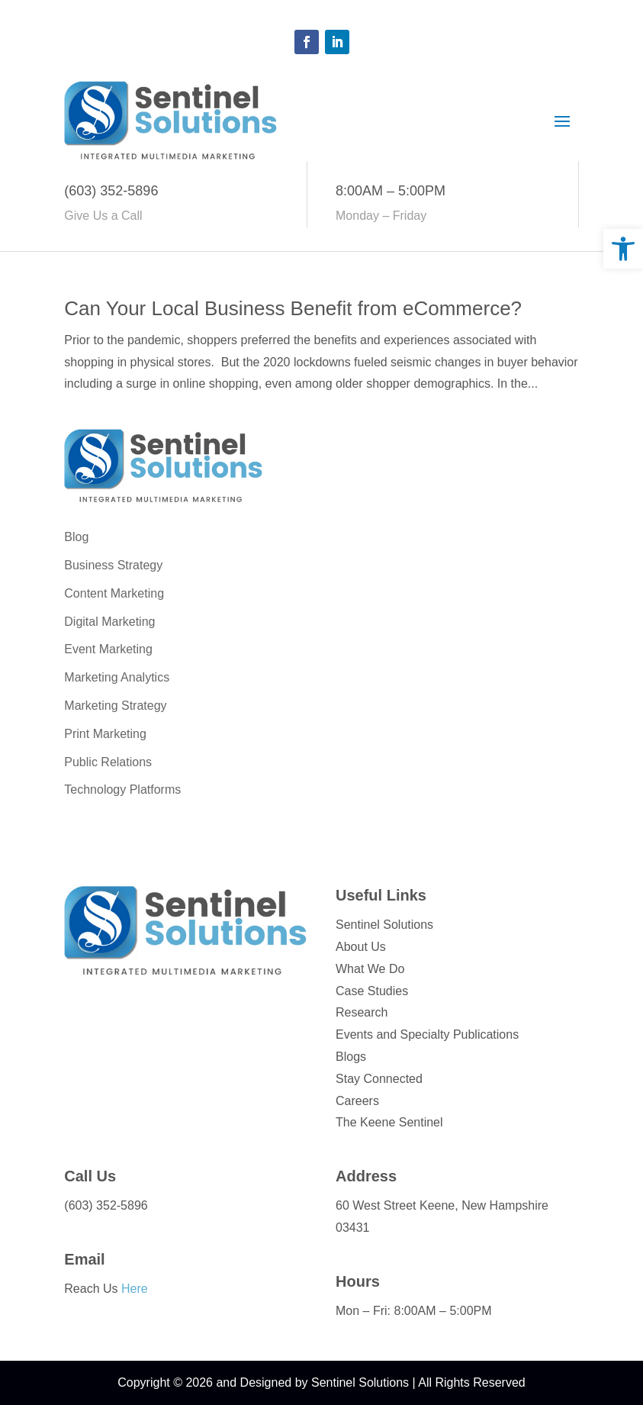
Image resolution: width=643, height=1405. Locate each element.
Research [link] (361, 1012)
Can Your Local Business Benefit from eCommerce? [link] (293, 308)
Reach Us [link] (105, 1288)
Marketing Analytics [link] (116, 677)
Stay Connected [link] (379, 1078)
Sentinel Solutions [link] (384, 924)
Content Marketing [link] (114, 593)
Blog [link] (76, 536)
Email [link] (84, 1259)
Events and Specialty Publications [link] (427, 1034)
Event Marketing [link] (108, 649)
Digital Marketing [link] (109, 621)
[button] (306, 42)
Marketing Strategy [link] (115, 705)
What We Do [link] (370, 968)
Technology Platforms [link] (122, 789)
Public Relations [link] (108, 762)
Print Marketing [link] (105, 733)
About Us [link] (361, 946)
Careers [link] (357, 1100)
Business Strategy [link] (113, 565)
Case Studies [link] (372, 990)
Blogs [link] (351, 1056)
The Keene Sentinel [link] (389, 1122)
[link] (623, 249)
